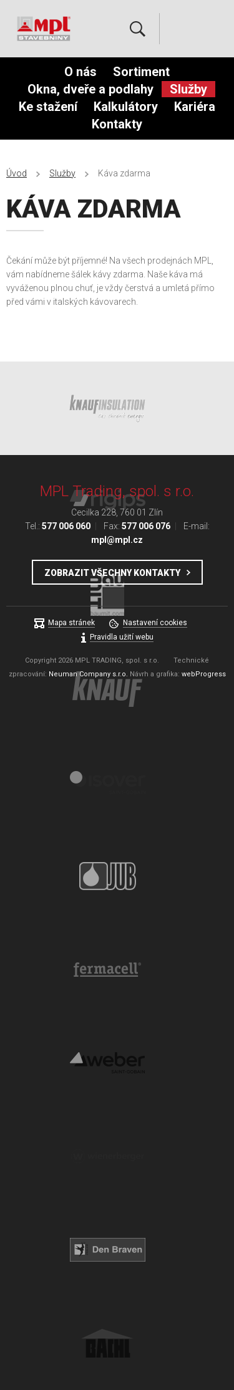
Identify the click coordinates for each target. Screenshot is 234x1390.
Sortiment (141, 71)
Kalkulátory (126, 106)
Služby (188, 89)
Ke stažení (48, 106)
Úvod (16, 173)
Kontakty (117, 124)
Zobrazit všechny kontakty (112, 573)
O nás (80, 71)
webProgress (204, 674)
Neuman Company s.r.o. (88, 674)
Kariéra (194, 106)
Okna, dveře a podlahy (90, 89)
